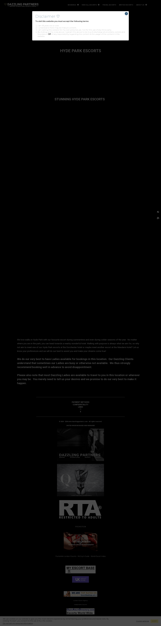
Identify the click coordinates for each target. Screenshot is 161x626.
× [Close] (126, 13)
